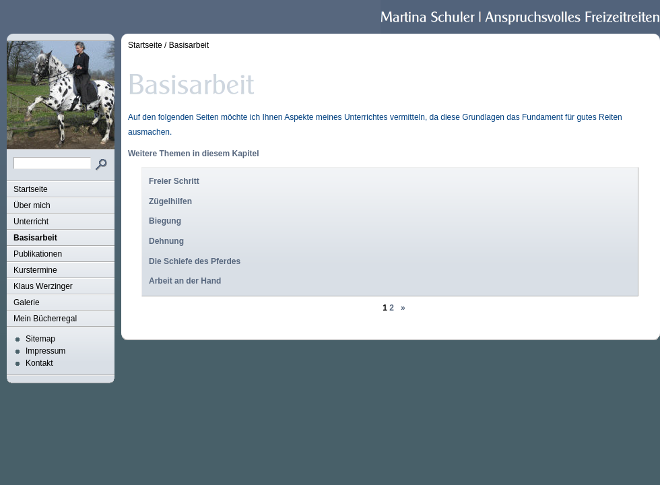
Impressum (45, 351)
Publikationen (37, 254)
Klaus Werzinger (43, 286)
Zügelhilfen (170, 201)
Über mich (32, 205)
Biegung (165, 221)
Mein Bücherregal (45, 318)
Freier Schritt (174, 181)
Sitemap (40, 339)
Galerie (26, 302)
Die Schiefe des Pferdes (194, 261)
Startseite (30, 189)
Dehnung (166, 241)
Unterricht (30, 221)
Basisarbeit (35, 238)
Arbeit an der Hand (185, 281)
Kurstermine (35, 270)
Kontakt (39, 363)
